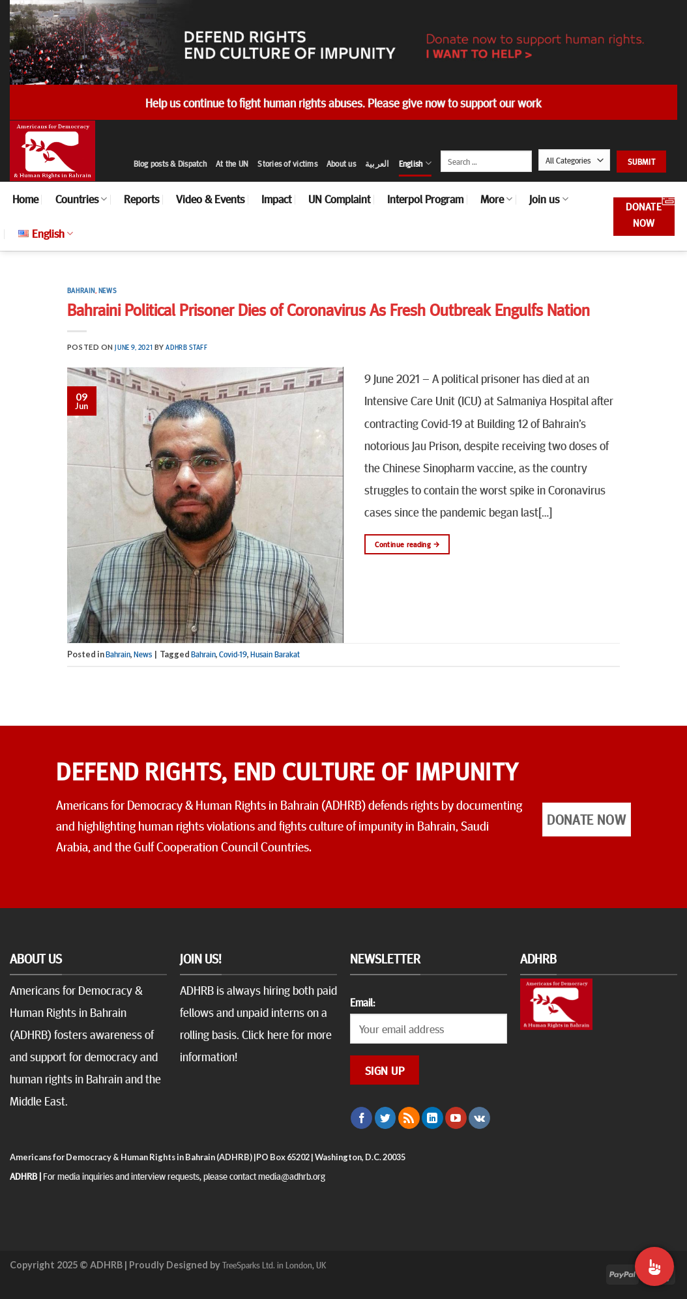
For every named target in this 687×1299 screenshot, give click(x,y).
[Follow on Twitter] (385, 1118)
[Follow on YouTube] (456, 1118)
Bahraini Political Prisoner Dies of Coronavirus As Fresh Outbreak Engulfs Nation (328, 309)
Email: (362, 1002)
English (415, 163)
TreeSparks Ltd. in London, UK (274, 1264)
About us (341, 163)
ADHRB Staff (186, 347)
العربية (377, 163)
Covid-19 (233, 654)
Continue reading (407, 544)
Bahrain (81, 290)
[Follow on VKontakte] (479, 1118)
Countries (81, 199)
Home (25, 199)
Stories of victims (287, 163)
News (107, 290)
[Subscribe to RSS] (409, 1118)
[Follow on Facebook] (361, 1118)
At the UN (232, 163)
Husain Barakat (275, 654)
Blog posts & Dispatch (170, 163)
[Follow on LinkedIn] (432, 1118)
